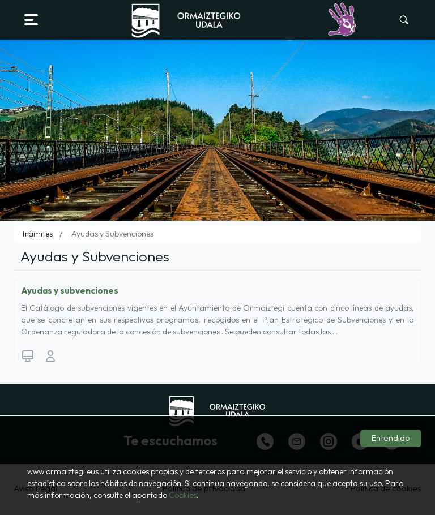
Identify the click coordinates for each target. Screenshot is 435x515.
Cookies (183, 495)
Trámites (37, 234)
